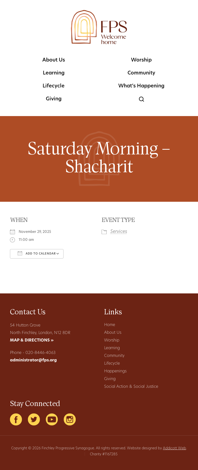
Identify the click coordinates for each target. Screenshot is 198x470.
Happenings (115, 371)
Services (118, 231)
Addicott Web (174, 448)
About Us (53, 60)
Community (141, 73)
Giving (54, 99)
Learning (54, 73)
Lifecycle (54, 86)
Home (109, 325)
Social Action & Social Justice (131, 387)
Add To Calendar (37, 253)
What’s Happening (141, 86)
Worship (141, 60)
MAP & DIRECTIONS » (32, 340)
